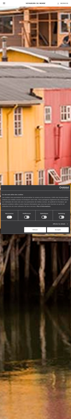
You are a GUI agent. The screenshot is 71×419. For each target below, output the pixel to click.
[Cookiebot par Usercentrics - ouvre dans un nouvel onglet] (61, 187)
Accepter (58, 229)
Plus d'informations (43, 206)
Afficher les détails (59, 224)
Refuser (35, 229)
